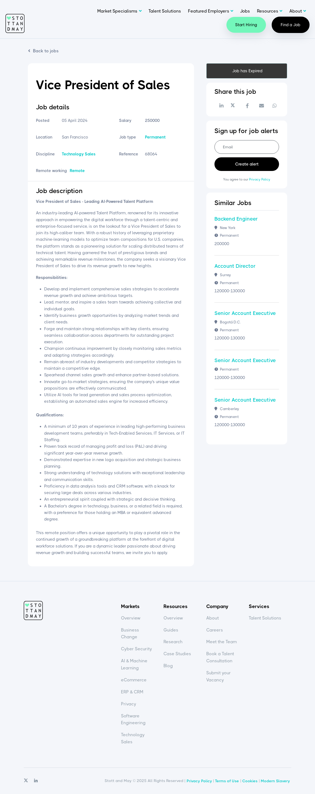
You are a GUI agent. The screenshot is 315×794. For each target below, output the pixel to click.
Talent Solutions (165, 11)
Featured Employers (208, 11)
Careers (214, 630)
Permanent (155, 137)
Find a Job (291, 24)
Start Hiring (246, 24)
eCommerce (134, 679)
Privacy (128, 703)
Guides (170, 630)
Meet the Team (221, 641)
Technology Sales (79, 154)
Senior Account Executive (245, 313)
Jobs (245, 11)
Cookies (250, 781)
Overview (131, 618)
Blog (168, 665)
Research (173, 641)
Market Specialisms (117, 11)
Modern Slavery (275, 781)
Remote (77, 170)
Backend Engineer (236, 219)
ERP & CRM (132, 691)
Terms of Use (227, 781)
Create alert (247, 164)
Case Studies (177, 653)
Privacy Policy (259, 179)
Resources (267, 11)
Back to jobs (46, 50)
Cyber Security (136, 648)
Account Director (235, 266)
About (295, 11)
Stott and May (15, 23)
